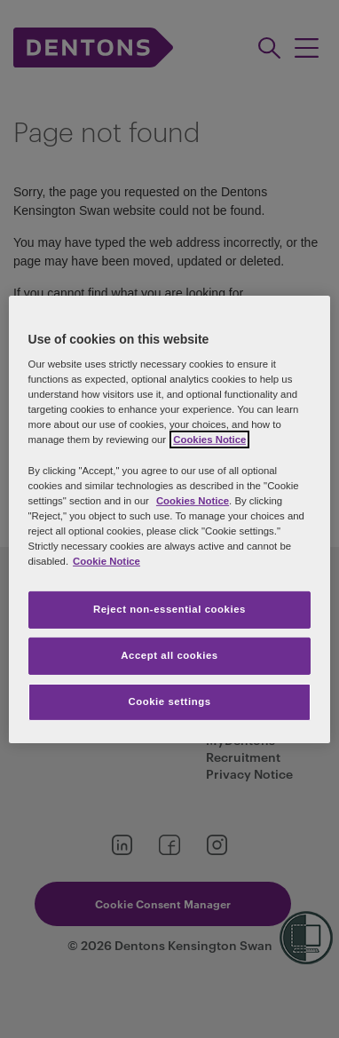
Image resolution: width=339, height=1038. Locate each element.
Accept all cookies (169, 655)
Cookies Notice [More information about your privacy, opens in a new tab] (209, 439)
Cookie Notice (106, 561)
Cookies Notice (192, 500)
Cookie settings (169, 701)
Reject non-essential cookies (169, 609)
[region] (170, 518)
